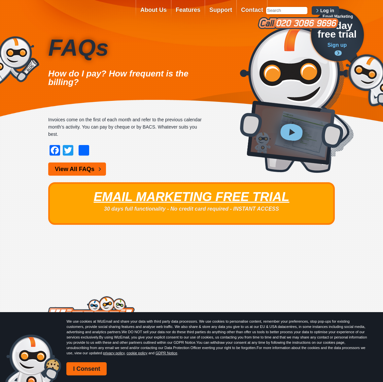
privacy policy (113, 353)
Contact (252, 10)
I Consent (86, 369)
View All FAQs (74, 169)
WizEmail (90, 14)
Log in (327, 10)
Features (188, 10)
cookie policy (136, 353)
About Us (153, 10)
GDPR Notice (166, 353)
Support (220, 10)
